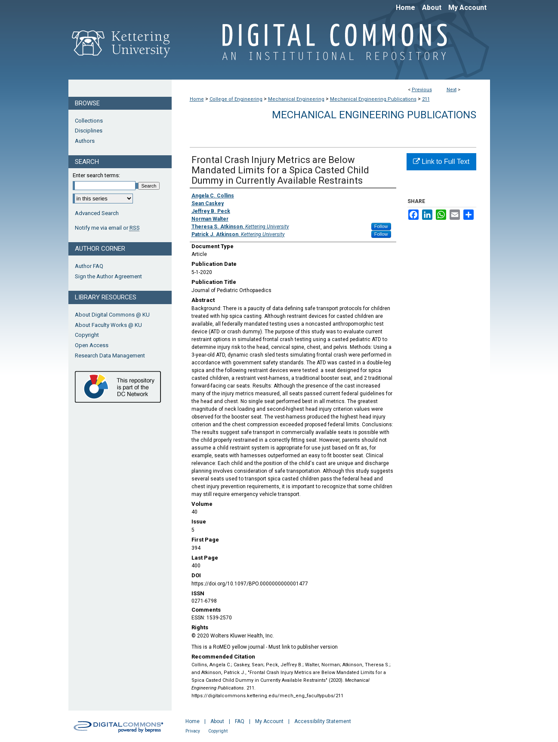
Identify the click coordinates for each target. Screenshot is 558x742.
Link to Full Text (441, 161)
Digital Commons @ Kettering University (331, 46)
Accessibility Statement (322, 721)
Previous (422, 89)
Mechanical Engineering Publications (373, 99)
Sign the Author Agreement (108, 276)
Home (197, 99)
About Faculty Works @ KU (108, 325)
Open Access (91, 345)
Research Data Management (110, 355)
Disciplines (88, 130)
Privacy (192, 731)
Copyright (87, 335)
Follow (381, 226)
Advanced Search (97, 213)
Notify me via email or (107, 228)
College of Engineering (236, 99)
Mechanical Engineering (296, 99)
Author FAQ (89, 266)
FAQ (239, 721)
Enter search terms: (96, 175)
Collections (89, 120)
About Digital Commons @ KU (112, 314)
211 (426, 99)
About (217, 721)
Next (451, 89)
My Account (269, 721)
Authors (85, 141)
